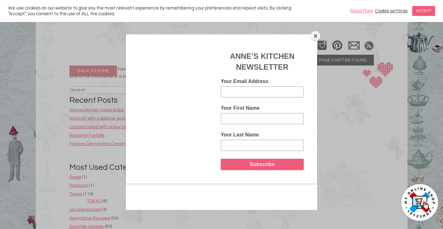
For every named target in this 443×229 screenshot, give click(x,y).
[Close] (315, 36)
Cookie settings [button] (391, 11)
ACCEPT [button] (423, 11)
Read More (361, 11)
